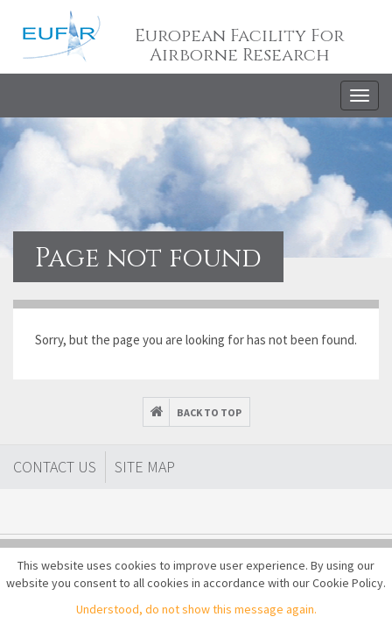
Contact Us (54, 467)
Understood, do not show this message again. (196, 609)
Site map (145, 467)
